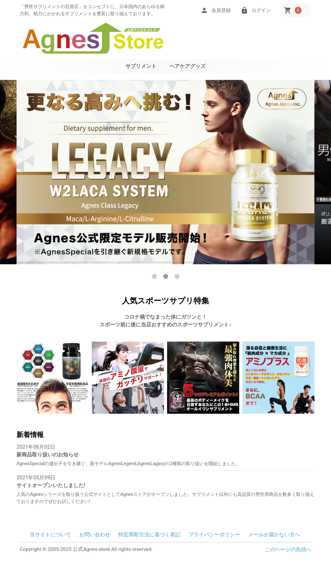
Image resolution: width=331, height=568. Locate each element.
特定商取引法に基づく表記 (149, 534)
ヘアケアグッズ (187, 66)
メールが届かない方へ (274, 534)
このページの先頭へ (288, 549)
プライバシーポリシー (214, 534)
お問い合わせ (94, 534)
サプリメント (140, 66)
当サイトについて (50, 534)
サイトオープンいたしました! (50, 485)
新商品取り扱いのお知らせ (47, 455)
